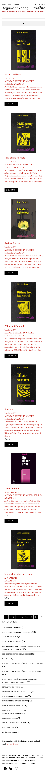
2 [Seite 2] (13, 617)
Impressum (20, 758)
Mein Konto (7, 4)
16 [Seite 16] (36, 617)
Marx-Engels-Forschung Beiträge (16, 692)
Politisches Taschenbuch (12, 705)
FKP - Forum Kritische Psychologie (16, 654)
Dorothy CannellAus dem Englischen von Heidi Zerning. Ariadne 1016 (24, 502)
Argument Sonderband (12, 627)
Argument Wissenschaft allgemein (17, 632)
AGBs (40, 758)
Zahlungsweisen (9, 763)
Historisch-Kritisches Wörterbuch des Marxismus (23, 671)
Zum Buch (11, 104)
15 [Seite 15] (31, 617)
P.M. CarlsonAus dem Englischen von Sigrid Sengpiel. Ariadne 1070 (24, 173)
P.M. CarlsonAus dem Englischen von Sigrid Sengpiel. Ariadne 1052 (24, 88)
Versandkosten (12, 744)
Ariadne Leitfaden (10, 637)
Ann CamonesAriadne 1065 (24, 587)
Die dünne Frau (12, 488)
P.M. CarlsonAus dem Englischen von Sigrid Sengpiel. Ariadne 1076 (24, 257)
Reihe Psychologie (10, 718)
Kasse (16, 4)
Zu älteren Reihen (9, 732)
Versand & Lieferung (26, 763)
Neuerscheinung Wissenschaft (15, 701)
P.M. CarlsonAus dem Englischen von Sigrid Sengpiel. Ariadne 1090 (24, 425)
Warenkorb (40, 4)
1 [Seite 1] (10, 617)
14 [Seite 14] (26, 617)
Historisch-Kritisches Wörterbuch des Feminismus (23, 663)
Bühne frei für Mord (14, 326)
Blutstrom (9, 409)
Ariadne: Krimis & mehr (11, 641)
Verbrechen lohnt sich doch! (18, 574)
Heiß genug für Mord (15, 158)
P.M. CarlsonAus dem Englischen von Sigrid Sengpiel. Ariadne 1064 (24, 340)
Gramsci (5, 659)
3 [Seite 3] (17, 617)
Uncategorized (8, 727)
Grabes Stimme (12, 243)
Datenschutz (31, 758)
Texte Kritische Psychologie (14, 723)
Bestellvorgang (28, 760)
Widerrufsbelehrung (11, 760)
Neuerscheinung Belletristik (14, 696)
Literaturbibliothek (11, 687)
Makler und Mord (13, 74)
